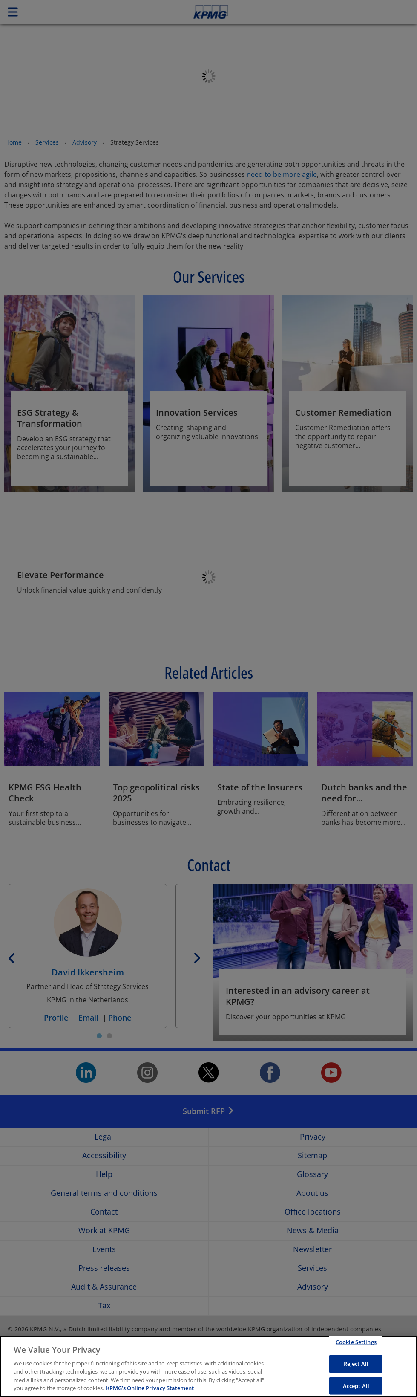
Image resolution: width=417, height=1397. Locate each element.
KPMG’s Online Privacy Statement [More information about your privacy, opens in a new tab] (150, 1392)
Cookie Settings (356, 1345)
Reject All (356, 1367)
